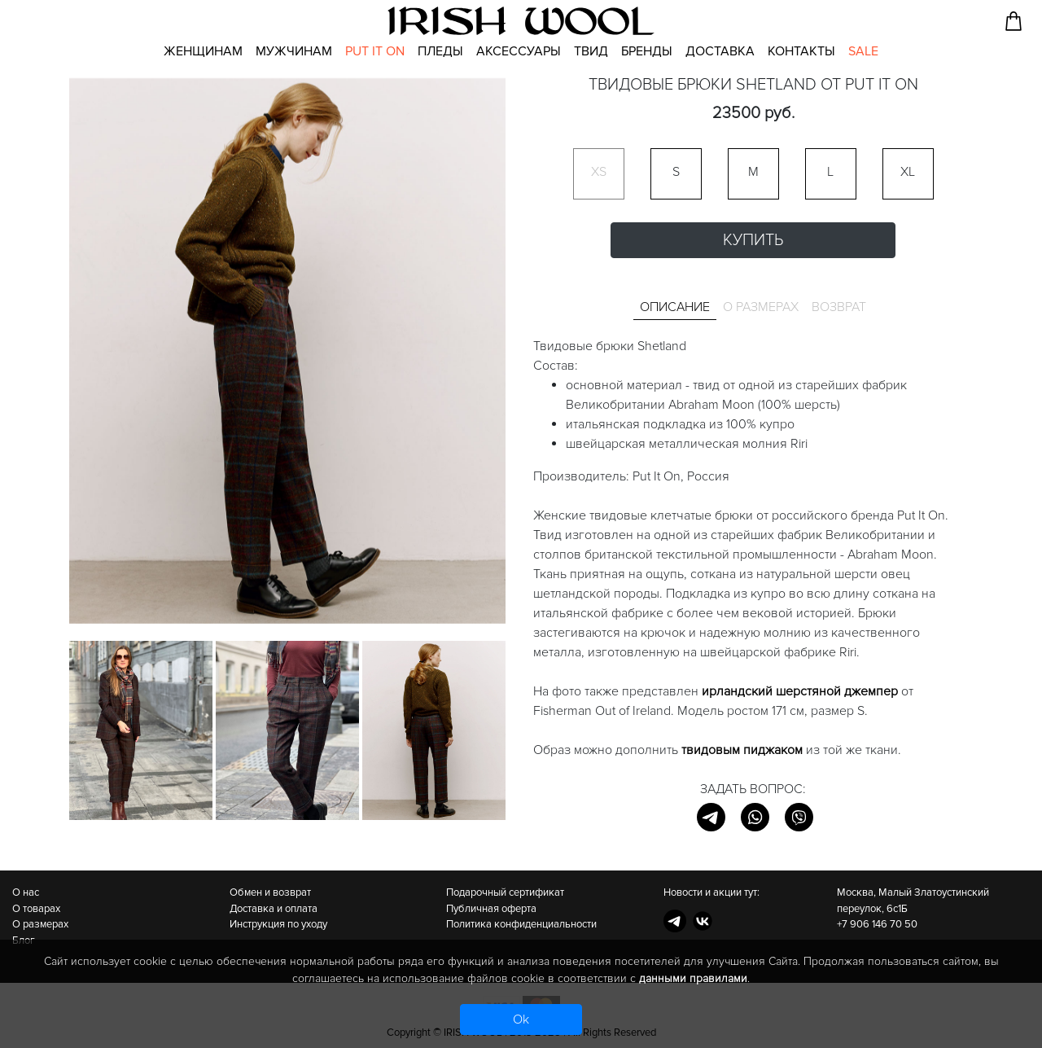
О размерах (40, 924)
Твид (591, 51)
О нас (25, 892)
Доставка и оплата (273, 908)
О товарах (36, 908)
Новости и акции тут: (711, 892)
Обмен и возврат (270, 892)
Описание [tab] (675, 307)
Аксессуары (518, 51)
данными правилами (693, 978)
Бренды (646, 51)
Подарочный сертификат (505, 892)
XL (907, 172)
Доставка (720, 51)
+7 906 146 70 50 (877, 924)
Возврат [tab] (839, 307)
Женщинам (203, 51)
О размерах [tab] (761, 307)
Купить (753, 240)
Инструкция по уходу (278, 924)
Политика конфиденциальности (521, 924)
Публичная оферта (491, 908)
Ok (521, 1019)
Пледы (440, 51)
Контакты (801, 51)
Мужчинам (294, 51)
